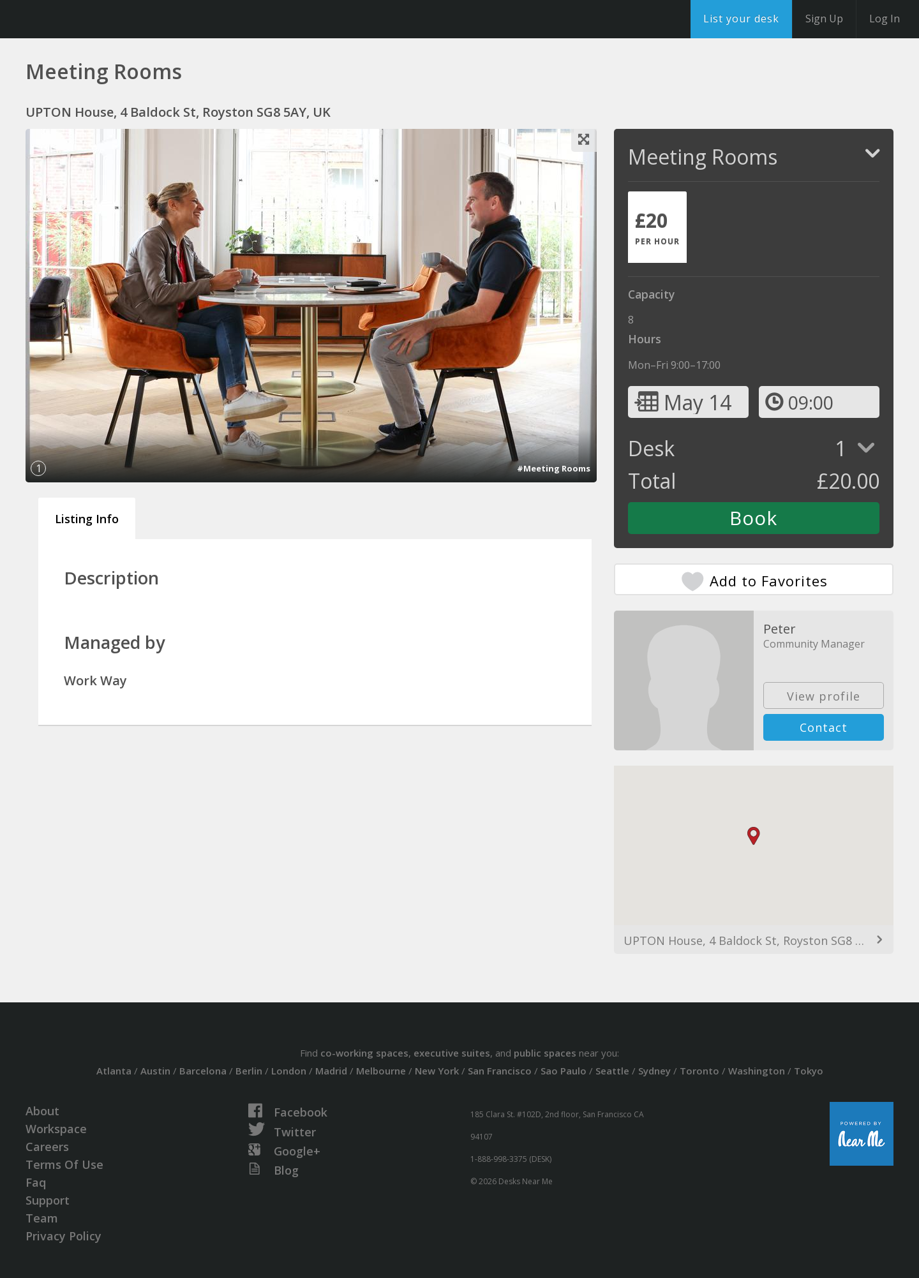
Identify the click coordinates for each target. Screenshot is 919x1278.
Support (48, 1200)
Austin (155, 1070)
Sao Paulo (564, 1070)
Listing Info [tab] (87, 518)
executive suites (452, 1052)
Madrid (331, 1070)
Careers (47, 1146)
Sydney (654, 1070)
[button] (753, 836)
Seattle (612, 1070)
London (288, 1070)
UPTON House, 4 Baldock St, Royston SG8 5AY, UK (754, 940)
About (42, 1110)
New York (437, 1070)
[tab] (657, 227)
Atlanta (113, 1070)
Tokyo (808, 1070)
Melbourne (381, 1070)
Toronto (699, 1070)
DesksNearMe (89, 19)
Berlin (248, 1070)
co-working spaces (364, 1052)
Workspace (56, 1128)
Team (42, 1218)
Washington (756, 1070)
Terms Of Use (64, 1164)
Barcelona (203, 1070)
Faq (36, 1182)
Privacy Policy (63, 1236)
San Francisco (500, 1070)
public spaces (545, 1052)
